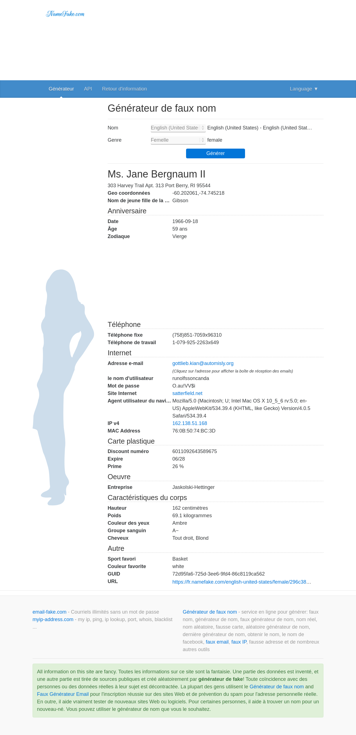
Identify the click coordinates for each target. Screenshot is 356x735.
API (88, 89)
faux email (217, 642)
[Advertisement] (215, 39)
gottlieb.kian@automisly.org (203, 363)
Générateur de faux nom (210, 612)
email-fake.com (50, 612)
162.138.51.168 (189, 423)
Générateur (61, 89)
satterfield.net (187, 393)
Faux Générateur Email (63, 694)
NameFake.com (65, 14)
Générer (215, 153)
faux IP (238, 642)
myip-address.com (53, 619)
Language (304, 89)
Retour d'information (124, 89)
